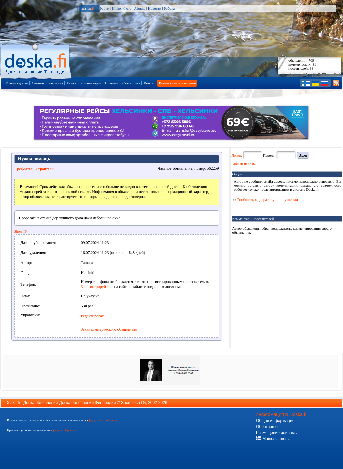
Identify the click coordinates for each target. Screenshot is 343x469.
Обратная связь (270, 426)
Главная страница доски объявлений (36, 60)
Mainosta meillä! (274, 438)
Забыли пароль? (244, 164)
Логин (236, 155)
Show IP (20, 231)
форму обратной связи (102, 420)
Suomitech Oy (133, 402)
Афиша (139, 8)
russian (87, 8)
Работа (169, 8)
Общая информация (275, 420)
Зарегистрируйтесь (97, 286)
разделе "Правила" (65, 430)
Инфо (116, 8)
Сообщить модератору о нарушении (265, 199)
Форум (104, 8)
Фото (127, 8)
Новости (154, 8)
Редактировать (93, 316)
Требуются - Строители (34, 169)
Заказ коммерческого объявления (109, 329)
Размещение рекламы (277, 432)
